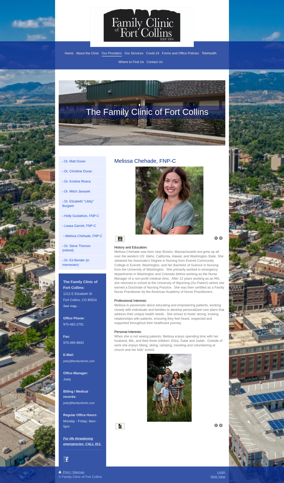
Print (65, 472)
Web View (218, 477)
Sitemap (78, 472)
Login (221, 472)
